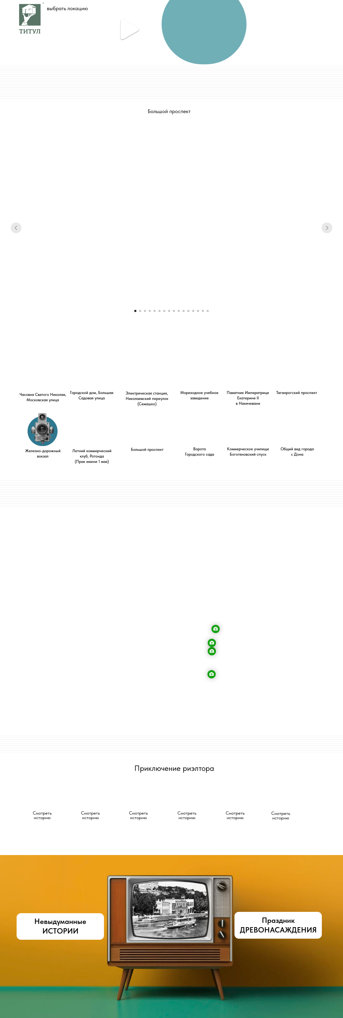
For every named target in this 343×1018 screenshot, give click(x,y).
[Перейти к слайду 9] (174, 311)
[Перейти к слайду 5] (155, 311)
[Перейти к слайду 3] (145, 311)
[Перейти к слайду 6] (159, 311)
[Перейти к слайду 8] (169, 311)
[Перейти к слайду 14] (198, 311)
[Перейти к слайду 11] (183, 311)
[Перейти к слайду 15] (203, 311)
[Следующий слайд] (327, 227)
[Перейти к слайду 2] (140, 311)
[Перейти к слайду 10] (179, 311)
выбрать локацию (67, 8)
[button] (42, 797)
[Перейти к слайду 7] (164, 311)
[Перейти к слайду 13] (193, 311)
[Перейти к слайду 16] (208, 311)
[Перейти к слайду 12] (188, 311)
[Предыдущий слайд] (16, 227)
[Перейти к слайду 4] (150, 311)
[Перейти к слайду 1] (135, 311)
